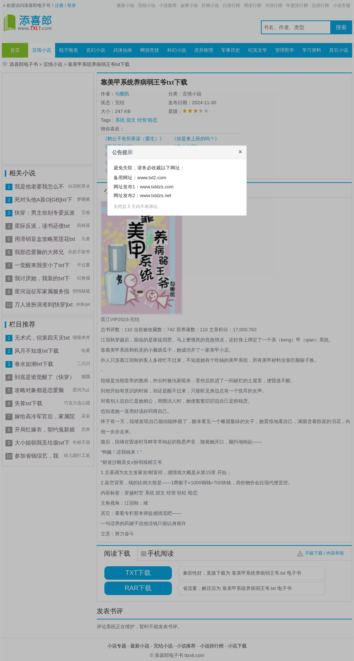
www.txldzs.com (156, 186)
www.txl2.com (151, 177)
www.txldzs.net (155, 195)
